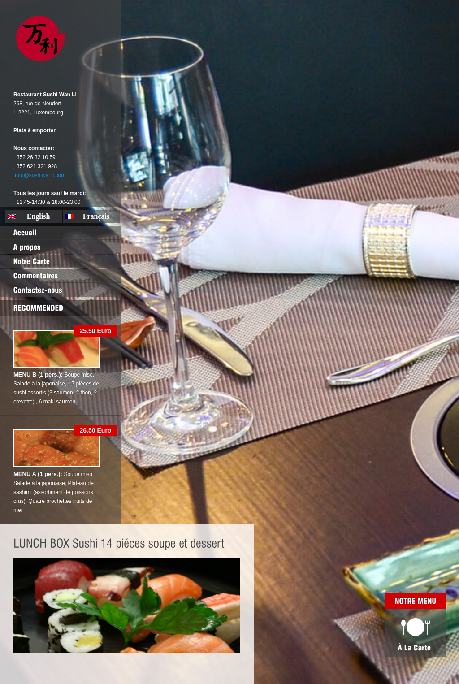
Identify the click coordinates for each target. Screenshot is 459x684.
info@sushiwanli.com (40, 175)
